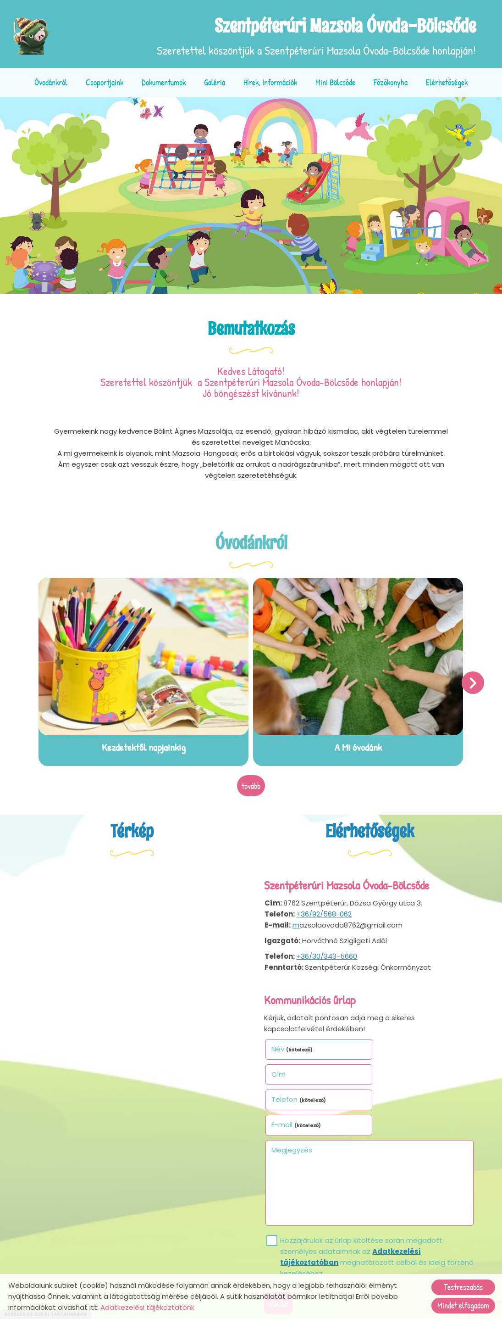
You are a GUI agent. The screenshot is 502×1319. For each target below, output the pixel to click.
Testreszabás (463, 1287)
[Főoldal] (32, 36)
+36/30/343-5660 (327, 955)
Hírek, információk (270, 82)
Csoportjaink (104, 82)
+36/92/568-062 (324, 912)
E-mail (402, 1072)
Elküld (279, 1251)
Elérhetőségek (447, 82)
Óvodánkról (50, 82)
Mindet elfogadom (463, 1305)
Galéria (214, 82)
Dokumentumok (164, 82)
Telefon (299, 1072)
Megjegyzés (292, 1097)
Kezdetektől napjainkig (144, 746)
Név (293, 1047)
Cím (384, 1047)
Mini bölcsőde (335, 82)
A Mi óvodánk (357, 746)
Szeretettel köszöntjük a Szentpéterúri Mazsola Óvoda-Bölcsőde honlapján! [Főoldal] (315, 36)
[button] (472, 682)
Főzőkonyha (391, 82)
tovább (251, 784)
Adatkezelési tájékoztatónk (147, 1307)
